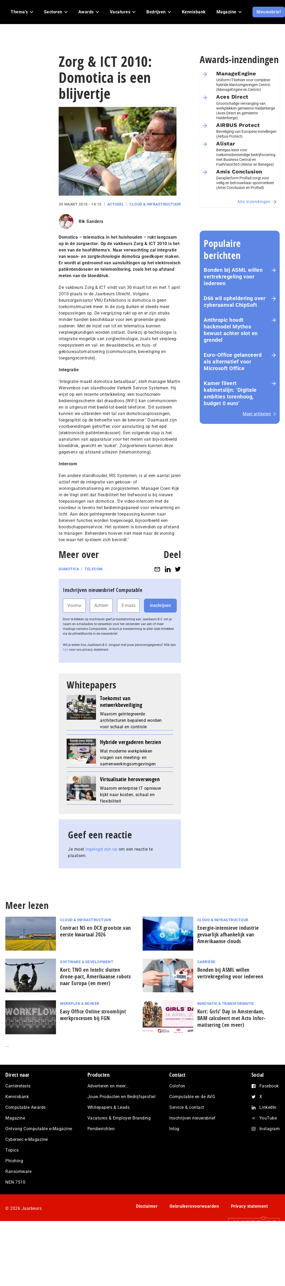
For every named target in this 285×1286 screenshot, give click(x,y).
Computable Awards (25, 1107)
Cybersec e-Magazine (26, 1139)
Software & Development (86, 962)
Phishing (14, 1160)
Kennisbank (17, 1096)
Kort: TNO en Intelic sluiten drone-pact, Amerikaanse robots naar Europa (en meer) (95, 976)
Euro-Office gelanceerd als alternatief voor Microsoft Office (233, 361)
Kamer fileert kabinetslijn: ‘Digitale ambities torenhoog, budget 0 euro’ (230, 393)
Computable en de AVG (192, 1096)
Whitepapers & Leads (108, 1107)
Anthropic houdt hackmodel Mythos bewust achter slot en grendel (231, 330)
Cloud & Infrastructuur (155, 204)
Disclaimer (147, 1206)
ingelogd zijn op (101, 849)
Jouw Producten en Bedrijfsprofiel (121, 1096)
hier (65, 650)
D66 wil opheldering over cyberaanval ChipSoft (234, 301)
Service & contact (186, 1107)
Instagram (269, 1128)
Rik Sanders (91, 221)
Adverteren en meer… (108, 1086)
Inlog (174, 1128)
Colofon (177, 1086)
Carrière (206, 962)
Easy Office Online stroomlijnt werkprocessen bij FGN (93, 1015)
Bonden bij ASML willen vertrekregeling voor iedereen (233, 276)
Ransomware (18, 1171)
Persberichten (101, 1128)
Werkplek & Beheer (79, 1003)
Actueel (115, 204)
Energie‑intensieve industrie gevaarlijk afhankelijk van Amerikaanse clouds (228, 934)
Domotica (69, 569)
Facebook (269, 1086)
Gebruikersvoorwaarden (194, 1206)
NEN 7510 (15, 1182)
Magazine (15, 1118)
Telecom (94, 569)
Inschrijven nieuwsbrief (192, 1118)
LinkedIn (267, 1107)
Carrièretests (18, 1086)
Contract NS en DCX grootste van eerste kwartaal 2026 (95, 931)
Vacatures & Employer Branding (119, 1118)
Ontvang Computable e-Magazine (38, 1128)
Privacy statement (249, 1206)
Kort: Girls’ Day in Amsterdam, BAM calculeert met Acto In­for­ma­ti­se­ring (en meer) (231, 1018)
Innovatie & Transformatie (225, 1003)
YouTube (268, 1118)
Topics (12, 1150)
